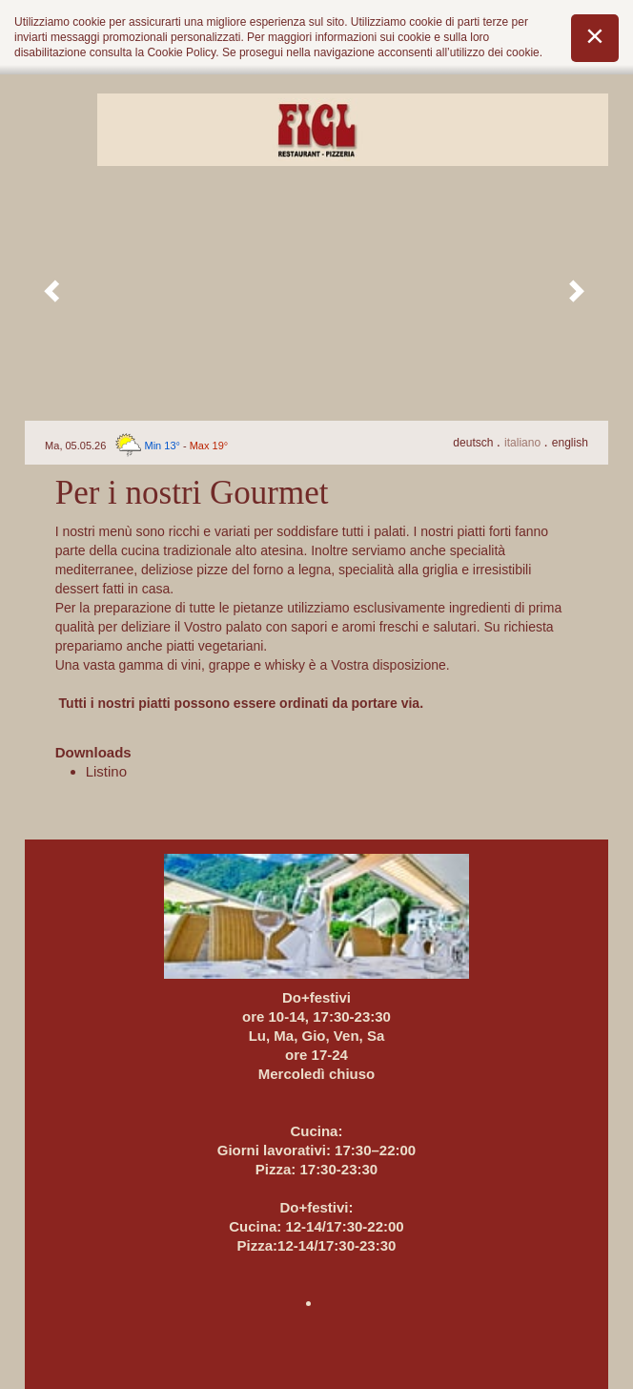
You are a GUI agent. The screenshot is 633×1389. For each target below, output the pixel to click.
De (474, 442)
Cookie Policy (181, 52)
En (570, 442)
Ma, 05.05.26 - (136, 445)
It (523, 442)
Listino (106, 771)
